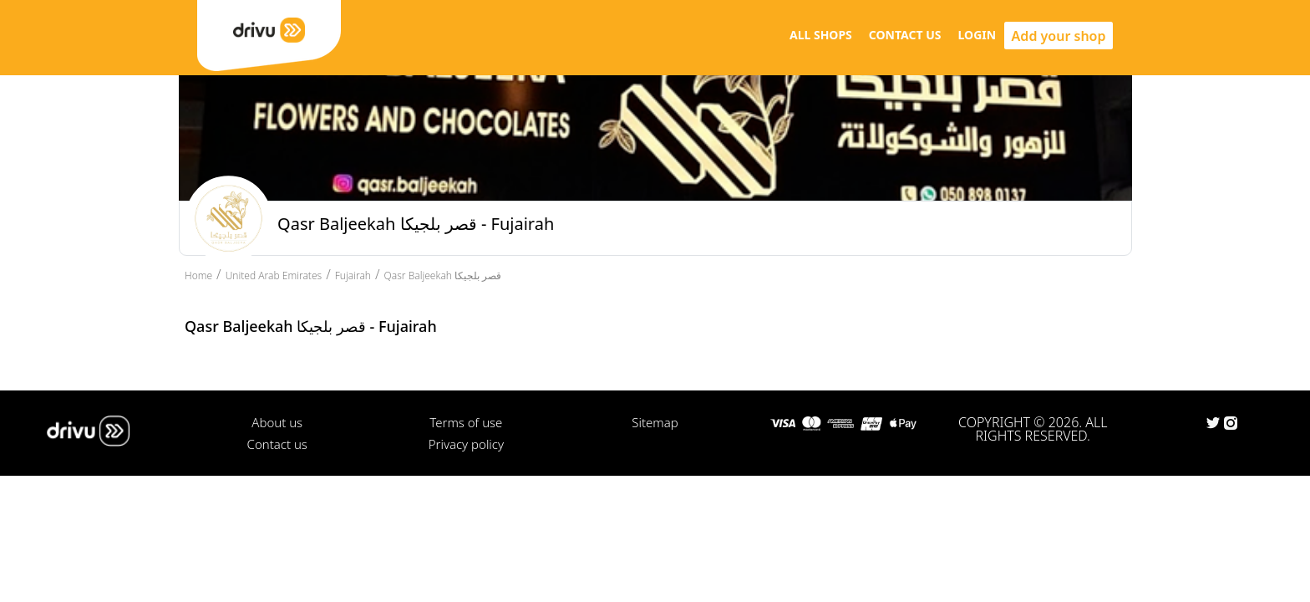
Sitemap (655, 422)
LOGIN (977, 35)
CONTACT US (905, 35)
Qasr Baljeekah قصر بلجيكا (443, 275)
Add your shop (1059, 36)
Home (198, 275)
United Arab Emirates (274, 275)
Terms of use (465, 422)
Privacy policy (466, 444)
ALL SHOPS (821, 35)
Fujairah (353, 275)
